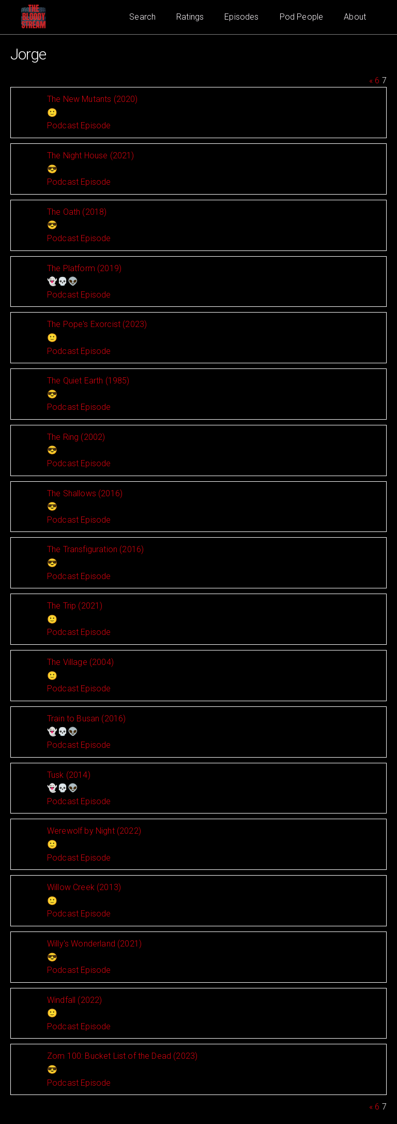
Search (142, 17)
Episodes (241, 17)
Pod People (302, 17)
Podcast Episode (79, 125)
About (355, 17)
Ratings (190, 17)
